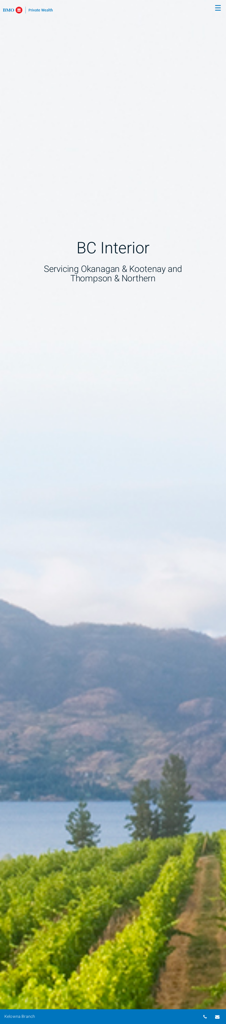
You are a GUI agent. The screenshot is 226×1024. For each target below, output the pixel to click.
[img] (113, 512)
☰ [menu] (218, 8)
